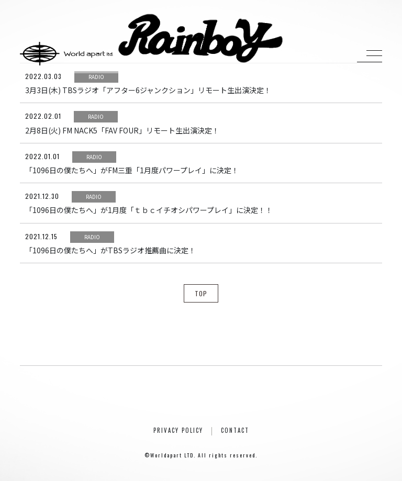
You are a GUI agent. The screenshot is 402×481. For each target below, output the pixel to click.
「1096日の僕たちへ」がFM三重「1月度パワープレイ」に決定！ (132, 170)
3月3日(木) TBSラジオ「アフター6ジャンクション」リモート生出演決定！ (148, 90)
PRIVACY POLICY (178, 430)
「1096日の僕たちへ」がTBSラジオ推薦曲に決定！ (110, 250)
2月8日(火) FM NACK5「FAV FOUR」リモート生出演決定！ (122, 130)
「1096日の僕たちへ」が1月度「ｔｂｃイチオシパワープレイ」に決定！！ (149, 210)
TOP (201, 293)
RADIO (96, 77)
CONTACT (235, 430)
